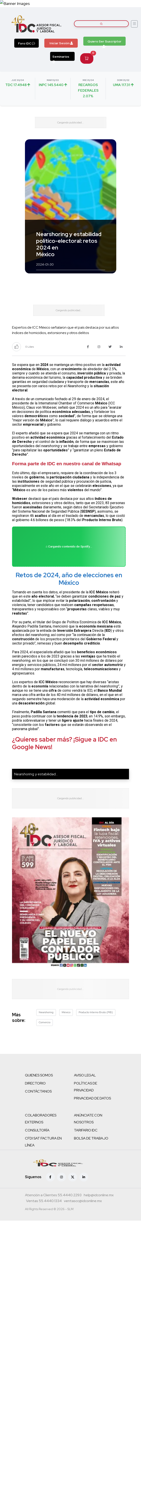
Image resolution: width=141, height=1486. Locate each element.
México (66, 1012)
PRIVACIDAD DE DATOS (92, 1098)
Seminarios (60, 58)
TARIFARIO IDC (86, 1130)
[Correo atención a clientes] (99, 1196)
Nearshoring (46, 1012)
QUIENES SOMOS (39, 1075)
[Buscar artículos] (101, 23)
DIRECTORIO (35, 1083)
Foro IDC (26, 43)
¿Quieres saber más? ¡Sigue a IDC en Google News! (64, 743)
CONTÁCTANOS (38, 1091)
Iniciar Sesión (61, 43)
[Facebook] (50, 1177)
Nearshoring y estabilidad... (36, 774)
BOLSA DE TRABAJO (91, 1138)
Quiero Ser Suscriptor (104, 42)
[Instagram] (61, 1177)
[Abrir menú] (134, 23)
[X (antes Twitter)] (72, 1177)
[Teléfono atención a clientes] (53, 1196)
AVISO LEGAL (85, 1075)
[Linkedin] (83, 1177)
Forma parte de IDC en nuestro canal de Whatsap (66, 463)
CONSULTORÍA (37, 1130)
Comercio (44, 1022)
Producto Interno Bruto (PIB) (96, 1012)
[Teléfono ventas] (44, 1201)
